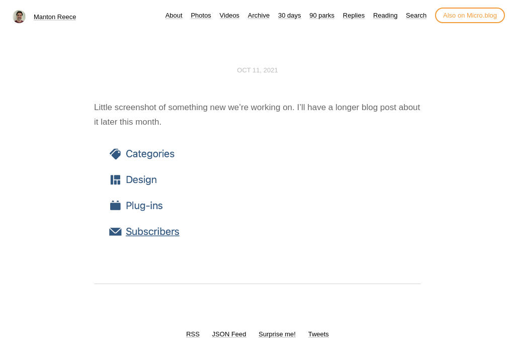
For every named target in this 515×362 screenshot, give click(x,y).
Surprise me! (277, 334)
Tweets (318, 334)
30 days (289, 15)
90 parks (321, 15)
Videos (230, 15)
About (174, 15)
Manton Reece (55, 17)
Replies (354, 15)
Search (416, 15)
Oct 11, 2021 (257, 70)
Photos (201, 15)
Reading (385, 15)
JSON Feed (229, 334)
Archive (259, 15)
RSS (193, 334)
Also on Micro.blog (470, 15)
